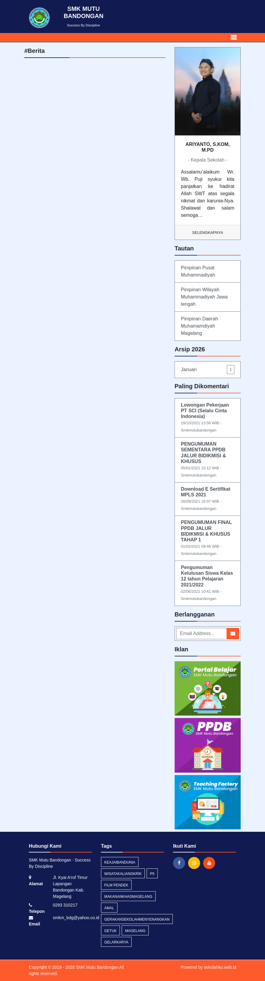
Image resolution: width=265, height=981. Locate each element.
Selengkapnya (207, 232)
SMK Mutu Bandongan (96, 967)
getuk (110, 931)
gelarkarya (116, 942)
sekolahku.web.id (220, 967)
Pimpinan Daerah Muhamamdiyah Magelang (199, 326)
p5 (152, 874)
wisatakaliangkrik (123, 874)
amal (109, 908)
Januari (207, 369)
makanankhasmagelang (128, 897)
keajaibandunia (119, 862)
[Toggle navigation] (234, 37)
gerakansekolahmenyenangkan (136, 919)
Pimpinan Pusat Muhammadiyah (198, 271)
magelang (135, 931)
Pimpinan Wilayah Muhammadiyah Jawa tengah (204, 297)
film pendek (116, 885)
